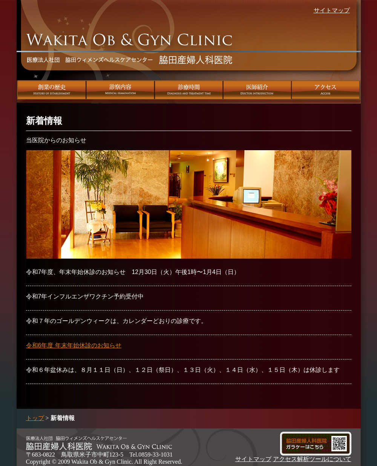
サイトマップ (332, 10)
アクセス (326, 90)
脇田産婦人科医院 (130, 54)
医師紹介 (257, 90)
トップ (35, 418)
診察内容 (120, 90)
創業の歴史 (51, 90)
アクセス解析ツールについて (312, 459)
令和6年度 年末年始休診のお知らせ (73, 345)
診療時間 (189, 90)
